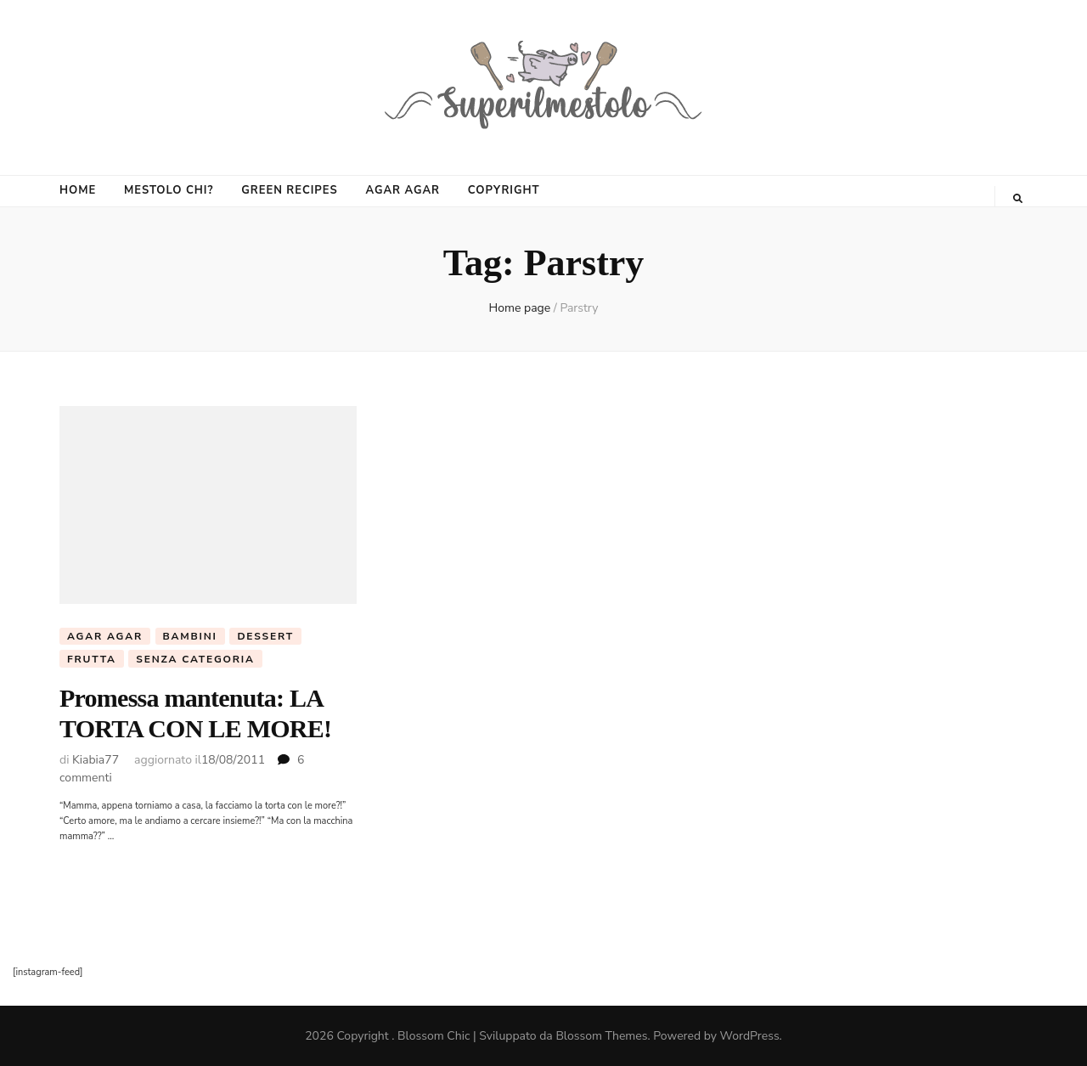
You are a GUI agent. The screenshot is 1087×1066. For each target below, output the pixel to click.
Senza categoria (195, 659)
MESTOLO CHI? (168, 190)
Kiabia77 (95, 760)
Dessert (265, 636)
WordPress (750, 1036)
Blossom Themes (601, 1036)
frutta (91, 659)
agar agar (105, 636)
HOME (77, 190)
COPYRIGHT (504, 190)
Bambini (190, 636)
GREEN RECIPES (289, 190)
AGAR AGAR (402, 190)
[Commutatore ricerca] (1017, 199)
